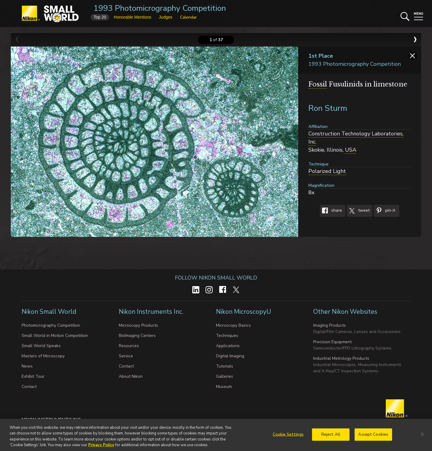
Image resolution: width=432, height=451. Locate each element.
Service (126, 356)
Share (331, 211)
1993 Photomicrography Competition (160, 8)
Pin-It (384, 211)
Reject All (330, 438)
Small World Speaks (41, 346)
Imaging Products (329, 325)
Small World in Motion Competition (55, 335)
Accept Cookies (373, 438)
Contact (29, 386)
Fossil (317, 84)
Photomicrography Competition (51, 325)
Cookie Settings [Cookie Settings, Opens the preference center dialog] (288, 438)
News (27, 366)
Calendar (188, 17)
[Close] (422, 438)
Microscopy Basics (233, 325)
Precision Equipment (332, 342)
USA (350, 149)
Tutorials (224, 366)
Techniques (227, 335)
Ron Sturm (327, 108)
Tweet (358, 211)
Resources (129, 346)
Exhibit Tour (33, 376)
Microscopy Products (138, 325)
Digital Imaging (230, 356)
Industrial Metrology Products (341, 358)
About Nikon (130, 376)
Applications (228, 346)
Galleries (224, 376)
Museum (224, 386)
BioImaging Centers (137, 335)
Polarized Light (327, 171)
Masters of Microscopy (43, 356)
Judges (165, 17)
